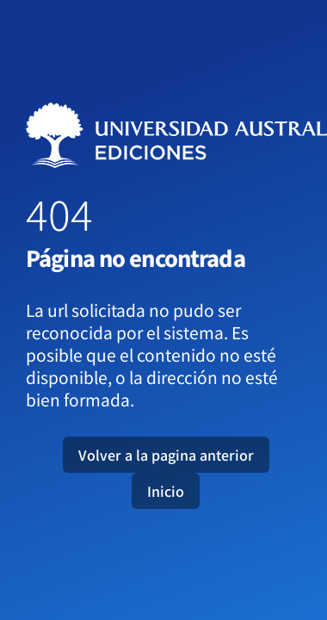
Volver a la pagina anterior (166, 454)
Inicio (165, 490)
